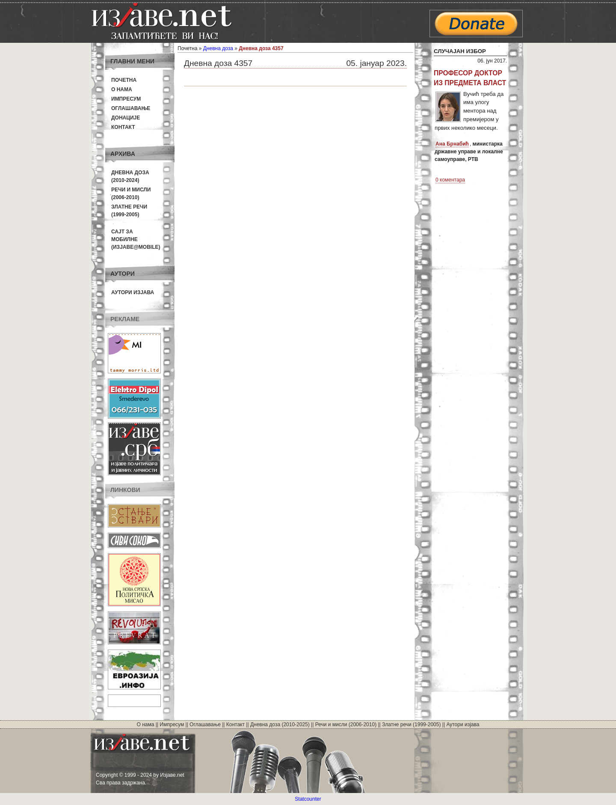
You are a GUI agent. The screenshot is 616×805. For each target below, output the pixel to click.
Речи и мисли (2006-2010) (345, 724)
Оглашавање (130, 108)
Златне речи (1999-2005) (411, 724)
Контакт (123, 127)
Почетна (123, 80)
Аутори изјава (132, 292)
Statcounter (308, 799)
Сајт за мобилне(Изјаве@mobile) (135, 239)
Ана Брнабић (452, 144)
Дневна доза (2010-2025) (280, 724)
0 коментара (450, 180)
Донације (125, 118)
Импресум (126, 99)
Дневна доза (218, 48)
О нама (121, 89)
